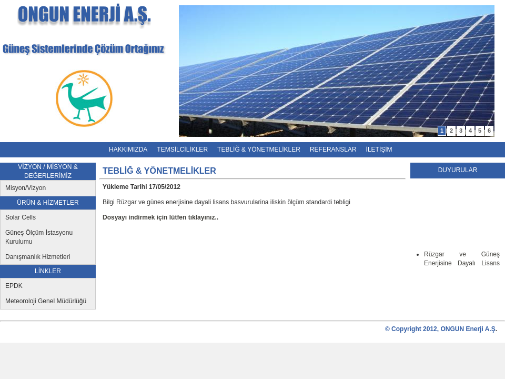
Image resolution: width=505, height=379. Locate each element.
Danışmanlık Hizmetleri (37, 257)
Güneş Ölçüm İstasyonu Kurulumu (39, 237)
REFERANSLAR (333, 149)
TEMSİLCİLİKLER (182, 149)
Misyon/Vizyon (25, 188)
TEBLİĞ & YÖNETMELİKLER (258, 149)
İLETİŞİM (379, 149)
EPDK (14, 286)
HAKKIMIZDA (128, 149)
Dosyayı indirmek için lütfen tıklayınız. (160, 217)
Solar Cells (20, 217)
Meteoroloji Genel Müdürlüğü (45, 301)
